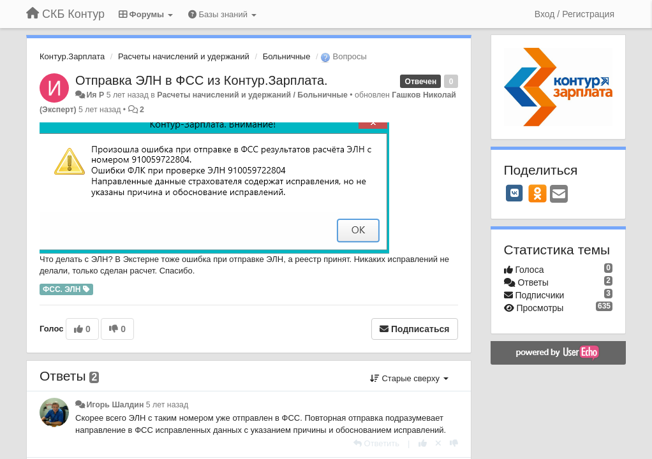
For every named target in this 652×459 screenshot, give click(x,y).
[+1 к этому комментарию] (423, 443)
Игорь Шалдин (115, 404)
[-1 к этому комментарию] (454, 443)
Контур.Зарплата (72, 56)
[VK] (515, 193)
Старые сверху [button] (409, 378)
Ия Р (95, 95)
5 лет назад (167, 404)
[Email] (559, 195)
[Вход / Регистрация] (574, 14)
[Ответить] (376, 443)
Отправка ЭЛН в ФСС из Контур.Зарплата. (201, 80)
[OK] (537, 193)
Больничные (287, 56)
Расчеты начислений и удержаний (183, 56)
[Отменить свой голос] (438, 443)
